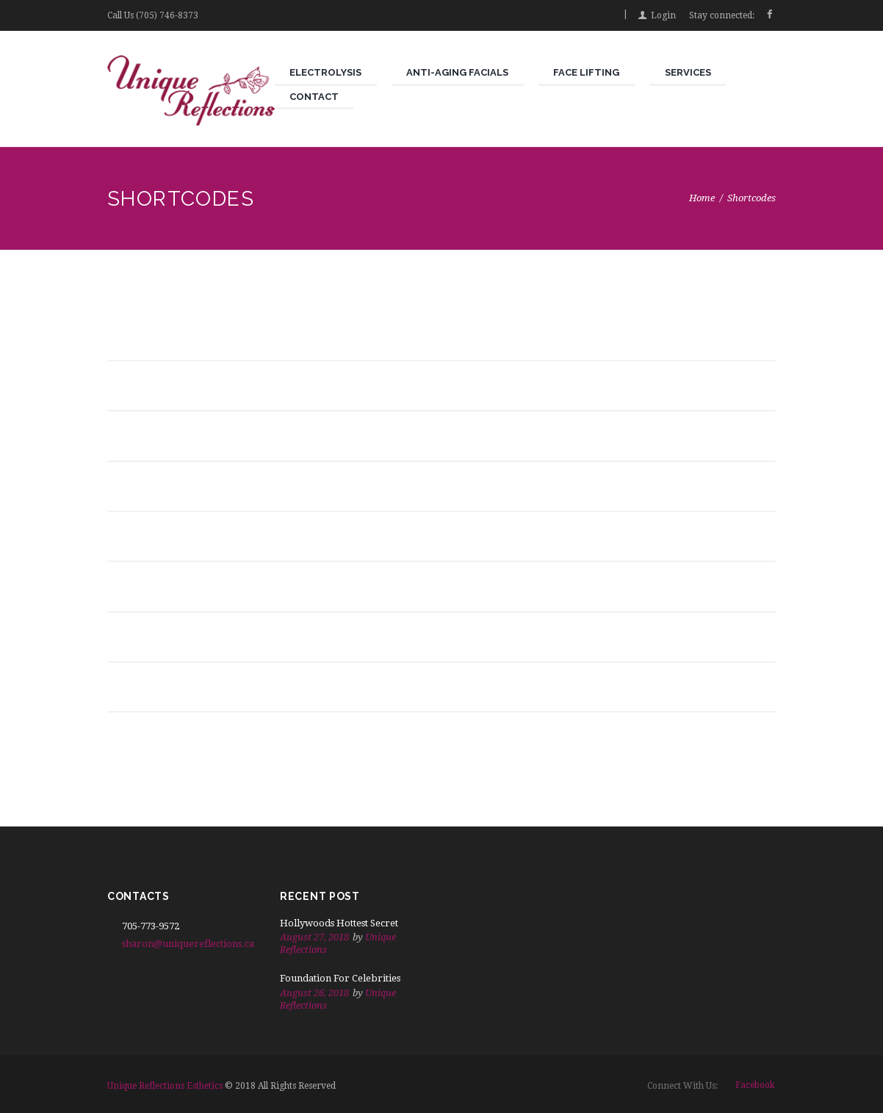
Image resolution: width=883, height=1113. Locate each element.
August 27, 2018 (314, 937)
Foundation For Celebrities (340, 978)
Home (702, 197)
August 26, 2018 (314, 992)
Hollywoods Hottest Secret (339, 923)
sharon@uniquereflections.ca (188, 943)
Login (663, 15)
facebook (755, 1085)
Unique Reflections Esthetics (165, 1086)
